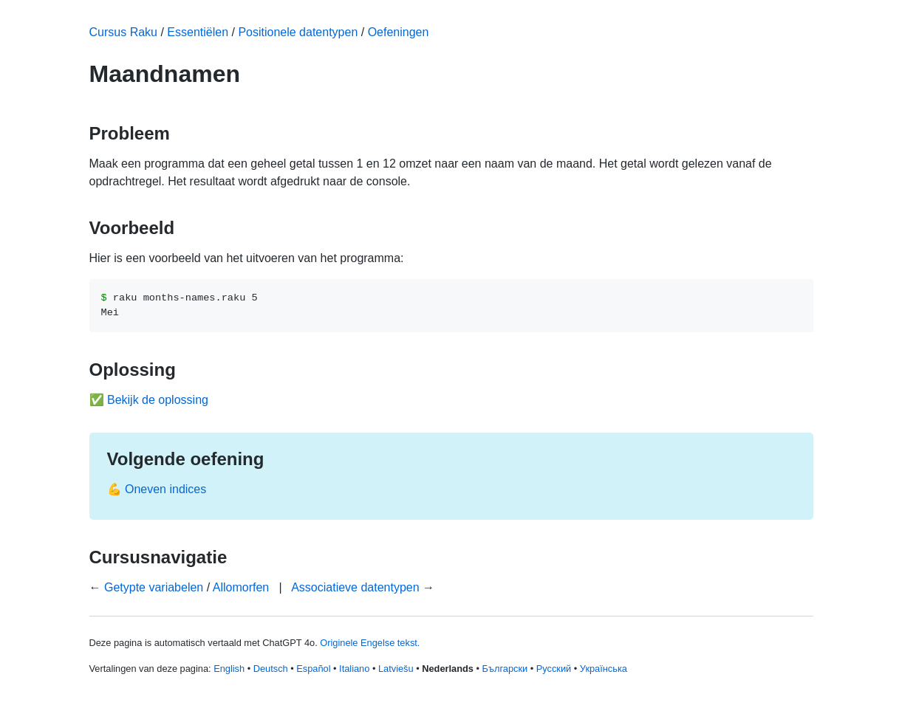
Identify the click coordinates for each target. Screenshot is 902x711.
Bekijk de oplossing (157, 400)
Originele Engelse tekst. (370, 642)
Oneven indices (165, 489)
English (229, 668)
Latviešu (396, 668)
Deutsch (270, 668)
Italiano (354, 668)
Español (313, 668)
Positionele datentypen (298, 32)
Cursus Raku (123, 32)
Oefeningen (398, 32)
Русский (553, 668)
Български (505, 668)
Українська (603, 668)
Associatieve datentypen (355, 587)
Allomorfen (241, 587)
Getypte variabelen (153, 587)
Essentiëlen (197, 32)
